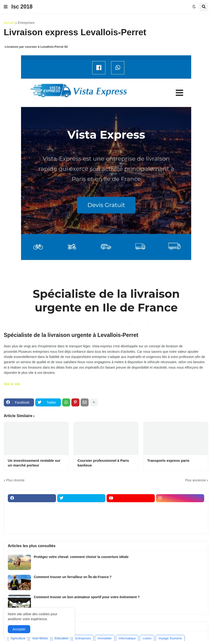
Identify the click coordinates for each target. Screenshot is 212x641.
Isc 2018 (22, 7)
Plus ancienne (195, 480)
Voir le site (12, 384)
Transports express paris (168, 460)
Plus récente (15, 480)
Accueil (9, 22)
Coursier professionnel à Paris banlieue (103, 462)
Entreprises (26, 22)
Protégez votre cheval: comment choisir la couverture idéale (81, 557)
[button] (5, 7)
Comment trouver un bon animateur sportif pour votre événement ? (87, 597)
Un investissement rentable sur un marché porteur (34, 462)
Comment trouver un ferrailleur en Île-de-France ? (73, 577)
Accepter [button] (19, 629)
